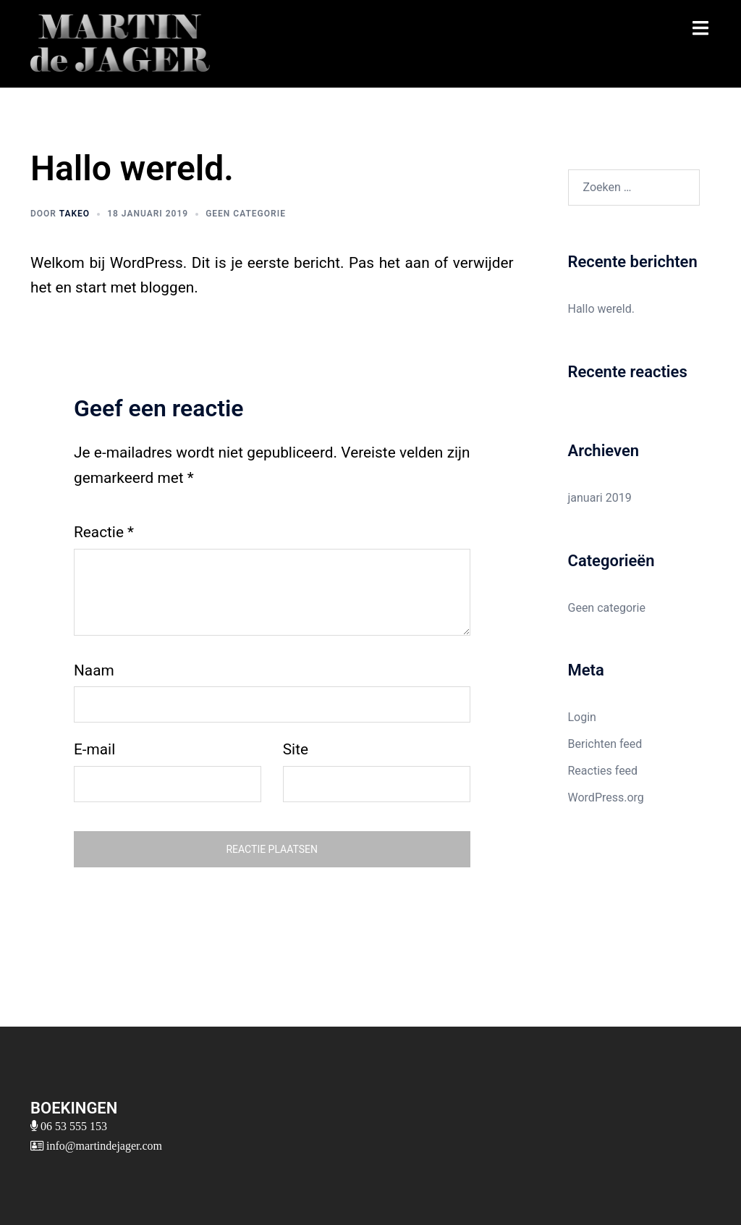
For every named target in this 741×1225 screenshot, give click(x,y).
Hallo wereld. (601, 309)
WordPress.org (606, 797)
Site (295, 749)
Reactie (104, 532)
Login (582, 717)
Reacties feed (603, 771)
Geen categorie (246, 214)
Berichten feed (605, 744)
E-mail (94, 749)
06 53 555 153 (72, 1126)
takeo (74, 214)
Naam (94, 670)
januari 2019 (600, 498)
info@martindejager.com (102, 1145)
